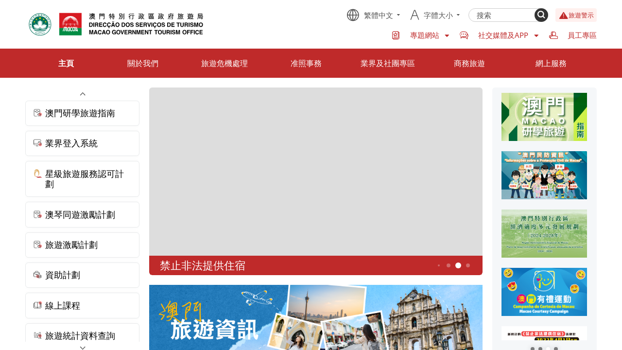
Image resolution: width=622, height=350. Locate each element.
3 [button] (438, 265)
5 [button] (458, 265)
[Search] (541, 15)
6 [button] (467, 265)
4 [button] (448, 265)
